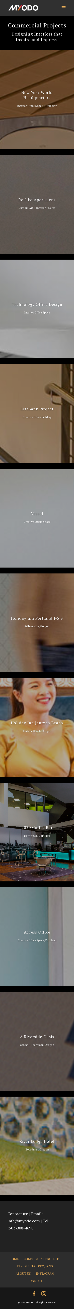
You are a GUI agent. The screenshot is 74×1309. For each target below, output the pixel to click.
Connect (34, 1281)
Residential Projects (35, 1266)
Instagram (45, 1273)
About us (23, 1273)
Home (14, 1259)
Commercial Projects (42, 1259)
